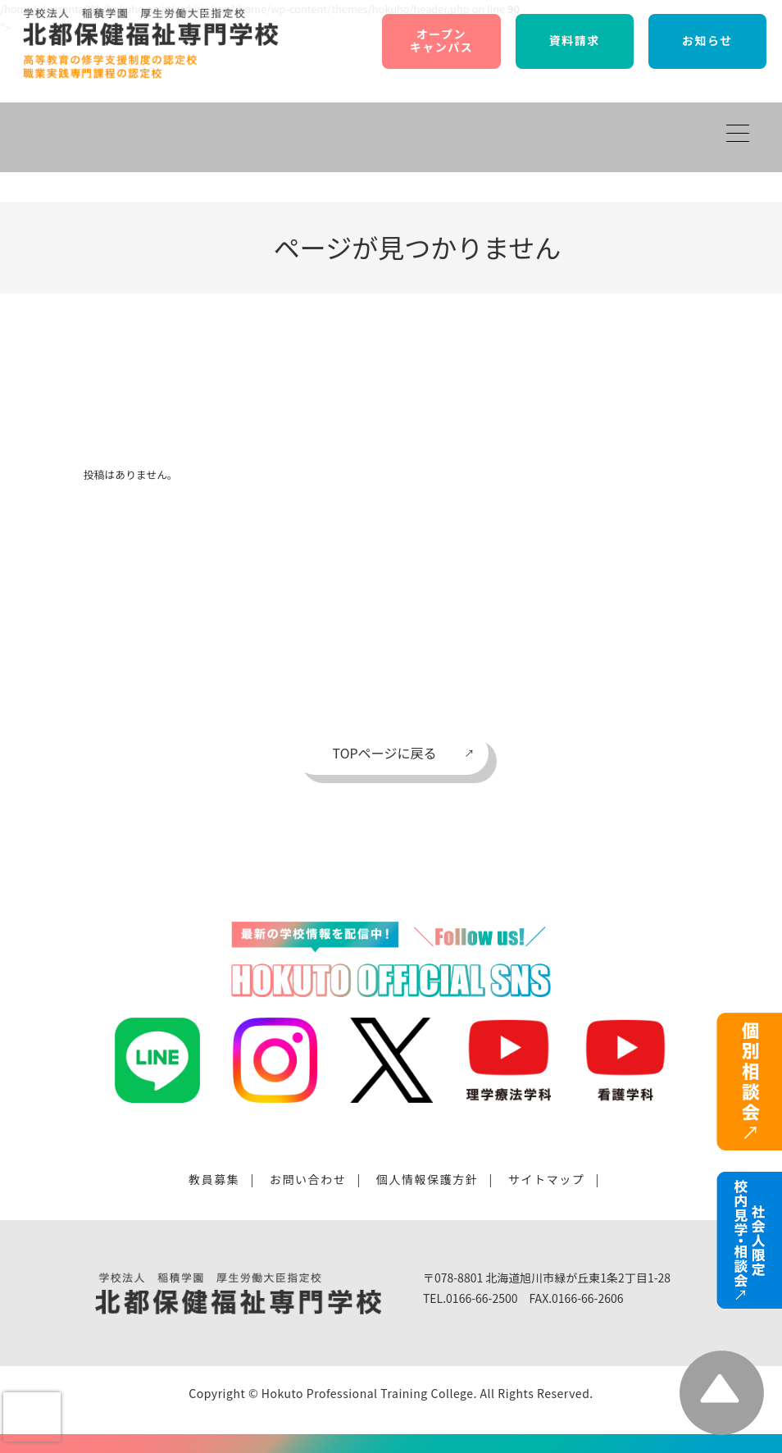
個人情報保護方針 (427, 1179)
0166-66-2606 (587, 1298)
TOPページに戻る (385, 753)
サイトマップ (546, 1179)
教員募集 (214, 1179)
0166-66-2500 (481, 1298)
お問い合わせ (308, 1179)
